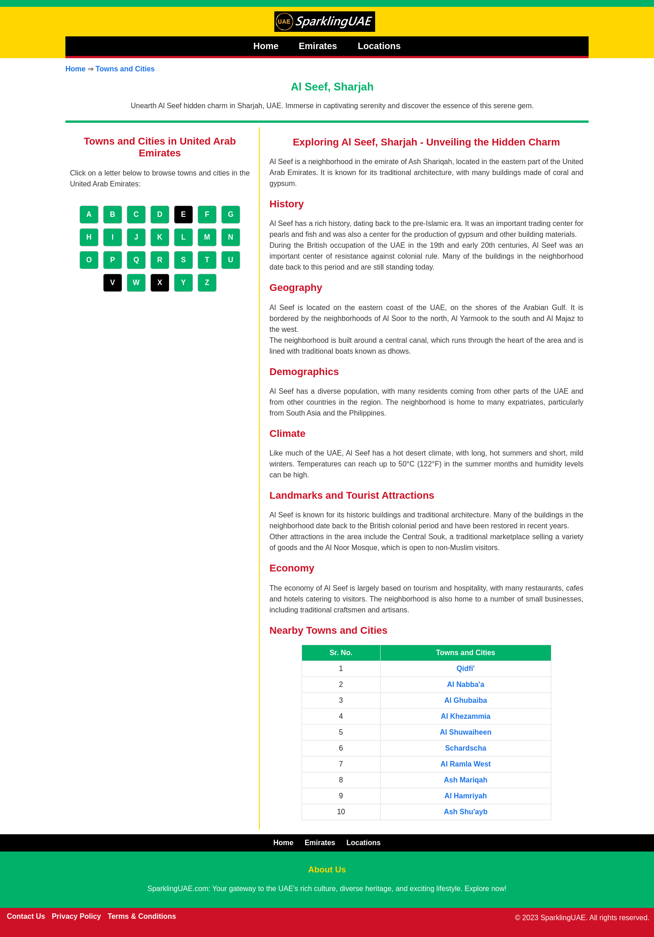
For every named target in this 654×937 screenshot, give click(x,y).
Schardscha (465, 748)
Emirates (319, 46)
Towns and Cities (124, 69)
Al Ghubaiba (465, 700)
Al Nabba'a (465, 684)
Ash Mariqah (465, 780)
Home (266, 46)
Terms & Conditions (142, 916)
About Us (327, 869)
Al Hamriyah (466, 796)
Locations (379, 46)
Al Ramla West (466, 764)
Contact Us (26, 916)
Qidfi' (465, 668)
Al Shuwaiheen (465, 732)
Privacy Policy (76, 916)
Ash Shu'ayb (465, 812)
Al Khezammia (465, 716)
